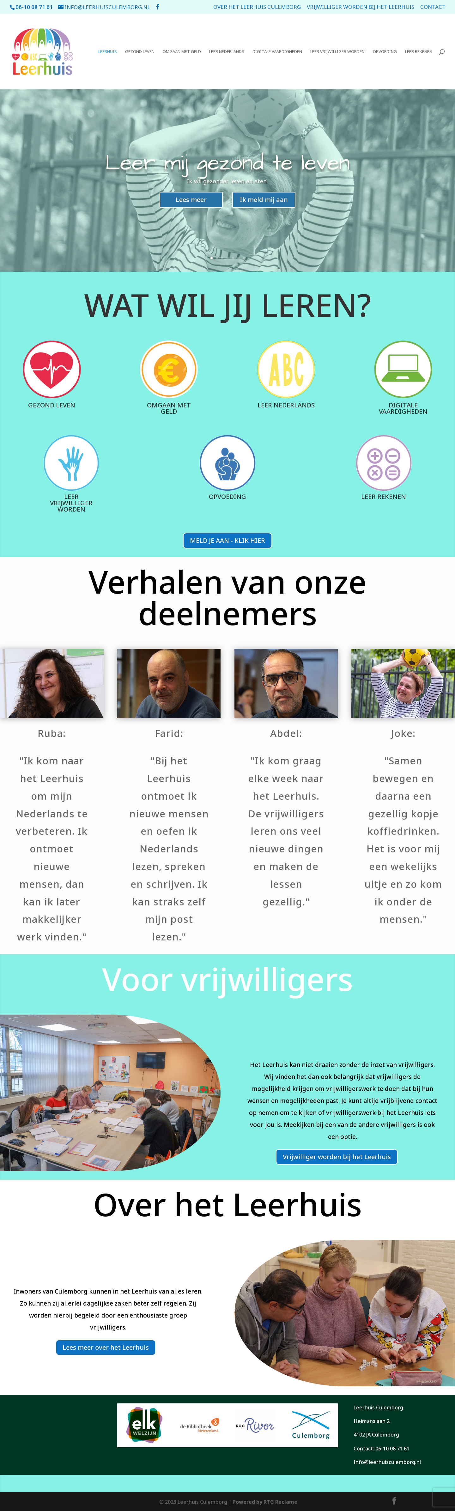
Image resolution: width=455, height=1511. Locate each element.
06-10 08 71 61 (392, 1448)
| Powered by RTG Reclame (262, 1501)
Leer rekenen (418, 51)
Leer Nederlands (226, 51)
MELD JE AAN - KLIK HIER (227, 540)
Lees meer (191, 202)
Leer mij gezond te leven (227, 166)
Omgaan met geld (182, 51)
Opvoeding (385, 51)
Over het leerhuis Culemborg (257, 7)
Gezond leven (140, 51)
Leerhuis (107, 51)
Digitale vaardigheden (277, 51)
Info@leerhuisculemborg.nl (387, 1462)
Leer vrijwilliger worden (337, 51)
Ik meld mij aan (264, 202)
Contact (433, 7)
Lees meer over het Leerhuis (106, 1347)
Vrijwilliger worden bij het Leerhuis (360, 7)
